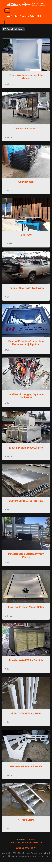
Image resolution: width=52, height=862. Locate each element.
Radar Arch (26, 235)
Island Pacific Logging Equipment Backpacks (26, 396)
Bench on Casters (26, 128)
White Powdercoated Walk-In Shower (26, 77)
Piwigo (32, 839)
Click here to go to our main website (26, 842)
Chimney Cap (26, 181)
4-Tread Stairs (26, 819)
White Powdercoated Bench (26, 766)
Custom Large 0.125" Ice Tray (26, 500)
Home (8, 16)
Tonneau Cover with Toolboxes (26, 288)
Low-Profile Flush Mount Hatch (26, 607)
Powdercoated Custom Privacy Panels (26, 555)
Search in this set (13, 29)
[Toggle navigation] (7, 10)
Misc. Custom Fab (23, 16)
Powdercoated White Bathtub (26, 660)
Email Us (20, 848)
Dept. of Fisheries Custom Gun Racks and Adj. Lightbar (26, 343)
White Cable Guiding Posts (26, 713)
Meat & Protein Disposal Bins (26, 447)
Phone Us (31, 848)
